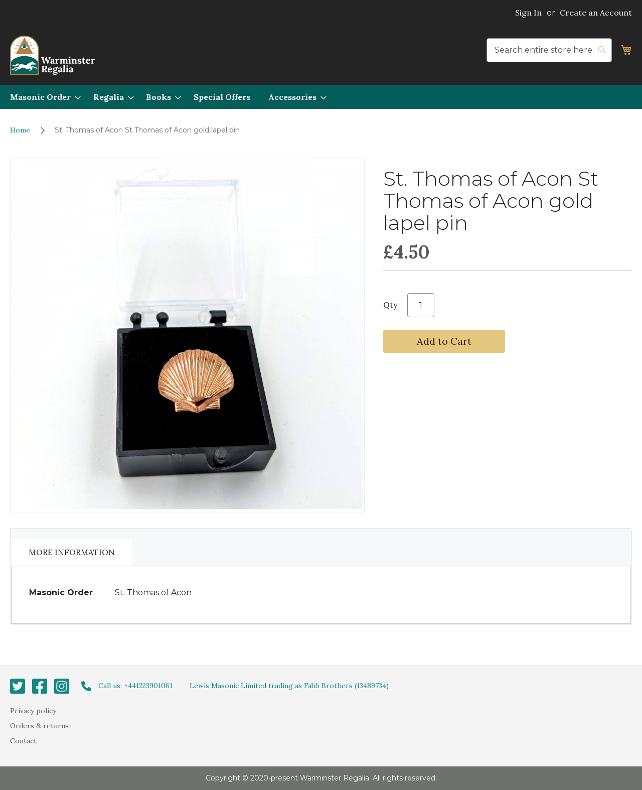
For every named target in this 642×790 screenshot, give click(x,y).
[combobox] (549, 50)
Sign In (528, 13)
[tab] (71, 552)
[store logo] (52, 55)
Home (20, 130)
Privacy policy (33, 710)
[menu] (321, 97)
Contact (23, 740)
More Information (72, 552)
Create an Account (596, 13)
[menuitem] (42, 97)
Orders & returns (39, 725)
